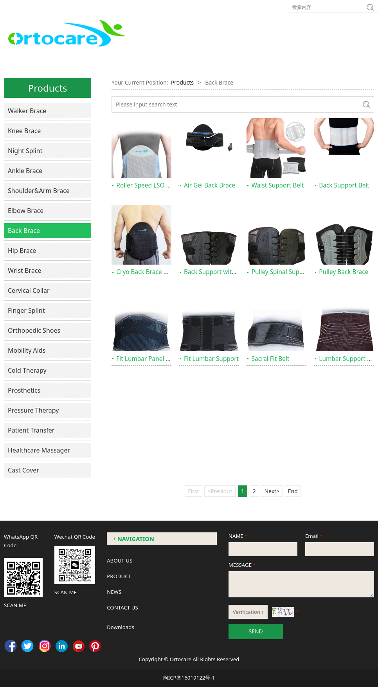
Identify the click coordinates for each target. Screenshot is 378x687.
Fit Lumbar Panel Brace (149, 359)
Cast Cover (23, 470)
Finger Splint (26, 310)
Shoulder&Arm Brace (39, 190)
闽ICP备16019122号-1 (189, 677)
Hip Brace (22, 250)
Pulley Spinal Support (281, 272)
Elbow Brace (25, 210)
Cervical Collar (29, 290)
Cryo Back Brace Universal (153, 272)
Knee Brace (24, 130)
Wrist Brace (24, 270)
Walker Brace (27, 110)
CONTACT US (122, 607)
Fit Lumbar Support (211, 359)
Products (182, 82)
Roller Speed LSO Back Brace (156, 185)
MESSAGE (243, 564)
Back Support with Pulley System (230, 272)
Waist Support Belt (278, 185)
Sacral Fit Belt (271, 359)
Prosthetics (24, 390)
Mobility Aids (26, 350)
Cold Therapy (27, 370)
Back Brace (24, 230)
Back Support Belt (344, 185)
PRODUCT (119, 576)
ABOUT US (119, 560)
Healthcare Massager (39, 450)
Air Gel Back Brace (209, 185)
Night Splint (25, 150)
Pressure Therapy (33, 410)
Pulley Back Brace (343, 272)
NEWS (114, 591)
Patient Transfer (31, 430)
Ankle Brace (25, 170)
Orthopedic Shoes (34, 330)
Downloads (120, 627)
